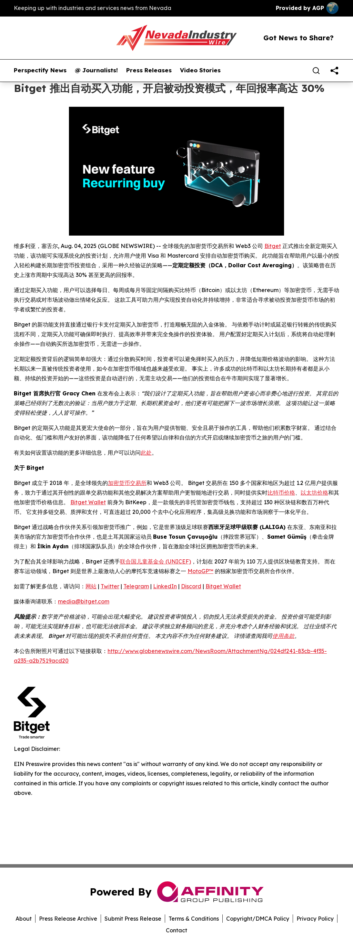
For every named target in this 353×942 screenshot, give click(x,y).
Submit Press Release (132, 918)
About (24, 918)
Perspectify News (40, 70)
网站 (91, 586)
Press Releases (149, 70)
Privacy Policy (315, 918)
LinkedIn (165, 586)
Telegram (136, 586)
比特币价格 (281, 492)
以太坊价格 (314, 492)
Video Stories (200, 70)
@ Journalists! (96, 70)
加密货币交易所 (127, 482)
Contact (176, 930)
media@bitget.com (83, 601)
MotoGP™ (200, 571)
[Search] (316, 71)
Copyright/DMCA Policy (257, 918)
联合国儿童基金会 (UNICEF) (155, 561)
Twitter (110, 586)
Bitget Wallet (88, 502)
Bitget (272, 245)
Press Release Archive (68, 918)
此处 (146, 452)
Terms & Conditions (194, 918)
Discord (191, 586)
